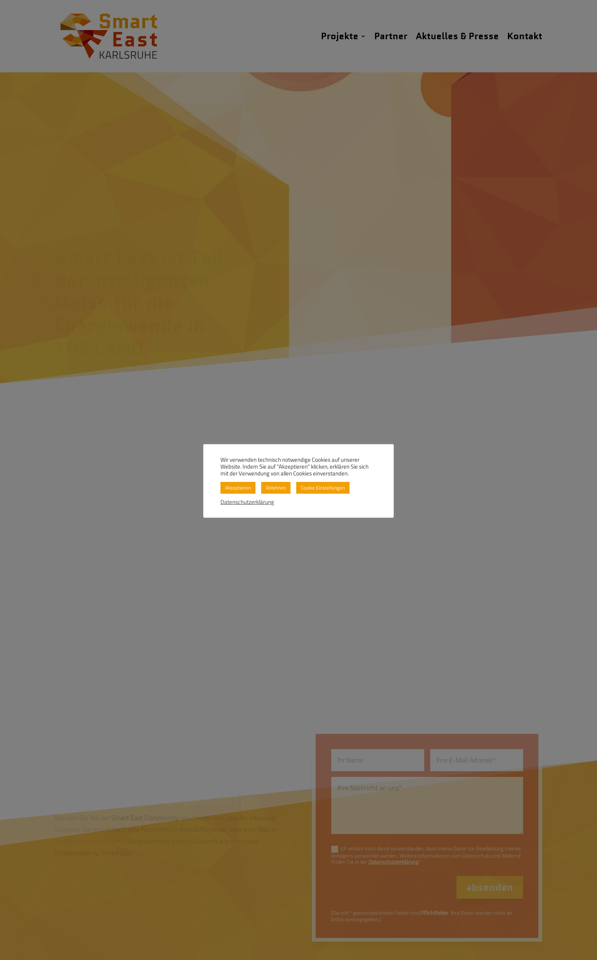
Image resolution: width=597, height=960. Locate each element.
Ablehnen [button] (276, 487)
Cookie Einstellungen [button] (323, 487)
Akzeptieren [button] (238, 487)
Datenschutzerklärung (247, 502)
